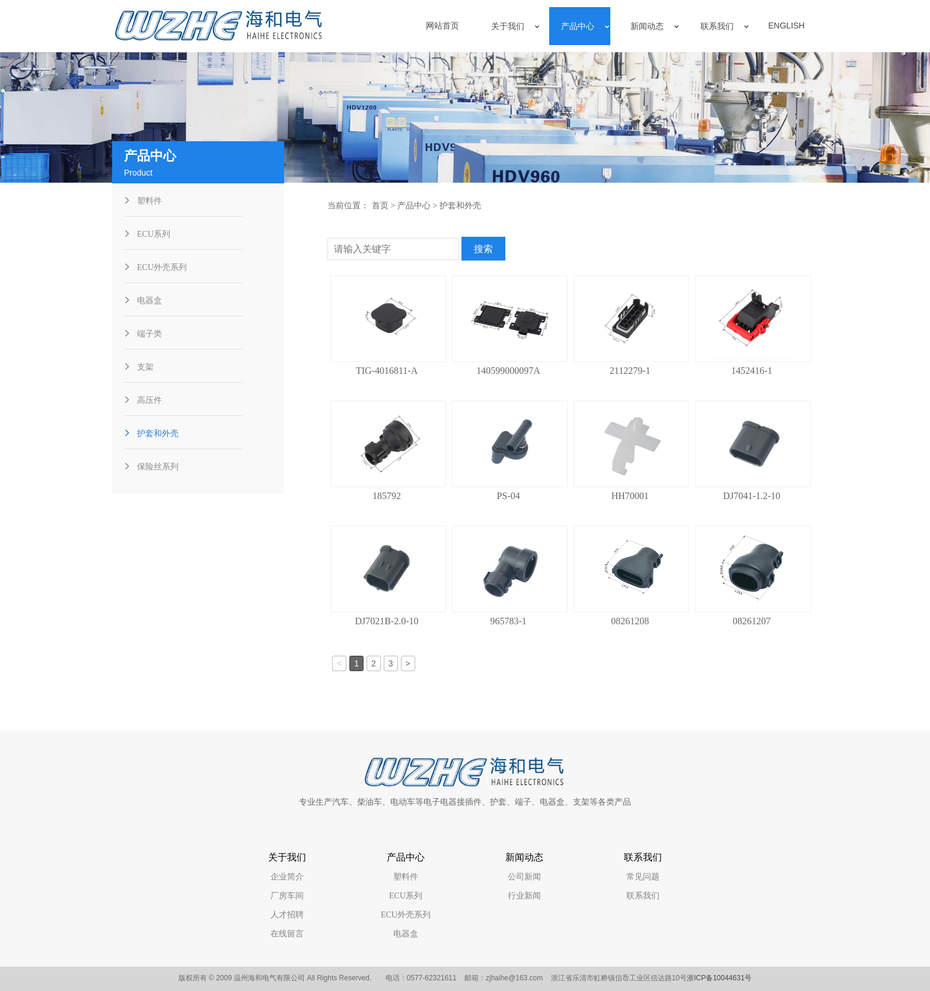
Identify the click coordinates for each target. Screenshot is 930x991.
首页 (380, 205)
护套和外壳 (460, 205)
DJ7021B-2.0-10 (386, 621)
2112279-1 (630, 371)
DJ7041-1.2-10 (751, 496)
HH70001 (630, 496)
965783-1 (508, 621)
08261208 (630, 621)
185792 (386, 496)
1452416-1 (751, 371)
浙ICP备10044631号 (719, 978)
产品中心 (414, 205)
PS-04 (508, 496)
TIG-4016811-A (387, 371)
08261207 (751, 621)
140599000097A (508, 371)
